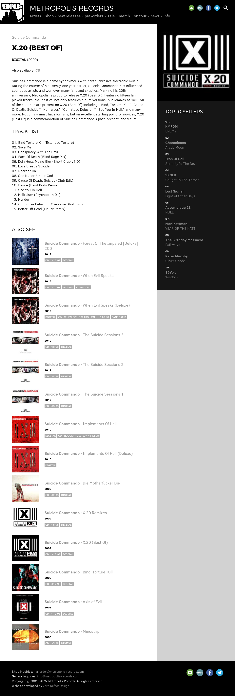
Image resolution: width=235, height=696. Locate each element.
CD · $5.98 (52, 643)
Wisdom (171, 274)
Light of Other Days (180, 193)
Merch (124, 15)
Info (167, 15)
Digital (68, 260)
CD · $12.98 (52, 287)
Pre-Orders (94, 15)
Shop (49, 15)
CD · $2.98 (52, 495)
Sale (111, 15)
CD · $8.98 (52, 346)
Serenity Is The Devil (181, 161)
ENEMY (171, 128)
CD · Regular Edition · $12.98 (78, 435)
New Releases (69, 15)
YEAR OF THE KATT (180, 226)
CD (37, 70)
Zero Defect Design (56, 686)
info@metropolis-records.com (58, 676)
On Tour (140, 15)
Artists (35, 15)
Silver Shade (176, 258)
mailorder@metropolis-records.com (59, 671)
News (155, 15)
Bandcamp (83, 287)
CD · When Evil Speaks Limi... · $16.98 (83, 317)
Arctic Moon (175, 145)
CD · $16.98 (52, 260)
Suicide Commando (29, 37)
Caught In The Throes (182, 177)
